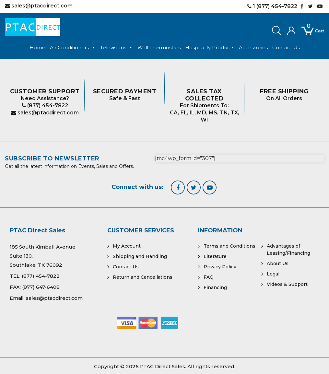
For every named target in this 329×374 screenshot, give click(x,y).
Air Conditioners (73, 47)
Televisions (116, 47)
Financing (215, 287)
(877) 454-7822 (45, 105)
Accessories (253, 47)
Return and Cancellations (142, 277)
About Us (277, 263)
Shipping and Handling (140, 256)
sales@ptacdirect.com (45, 113)
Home (37, 47)
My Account (127, 246)
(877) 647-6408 (41, 287)
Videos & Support (287, 284)
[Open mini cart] (308, 31)
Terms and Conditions (229, 246)
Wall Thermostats (159, 47)
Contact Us (286, 47)
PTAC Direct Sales (162, 366)
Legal (273, 274)
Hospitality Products (209, 47)
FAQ (209, 277)
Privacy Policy (220, 267)
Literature (215, 256)
